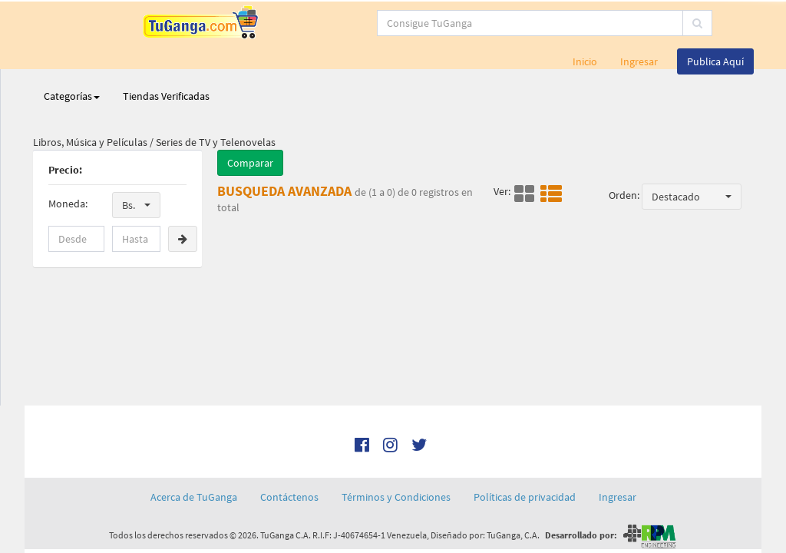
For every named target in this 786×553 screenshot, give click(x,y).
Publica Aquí (715, 61)
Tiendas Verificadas (166, 96)
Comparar (250, 163)
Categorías (72, 96)
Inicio (585, 61)
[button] (136, 205)
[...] (369, 23)
